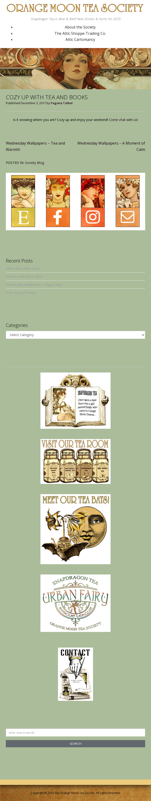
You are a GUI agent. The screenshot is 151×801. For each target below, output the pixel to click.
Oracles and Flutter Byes (24, 276)
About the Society (80, 27)
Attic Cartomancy (80, 39)
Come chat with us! (123, 119)
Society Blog (34, 162)
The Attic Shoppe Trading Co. (80, 33)
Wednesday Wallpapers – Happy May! (34, 284)
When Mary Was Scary (23, 268)
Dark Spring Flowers (21, 292)
